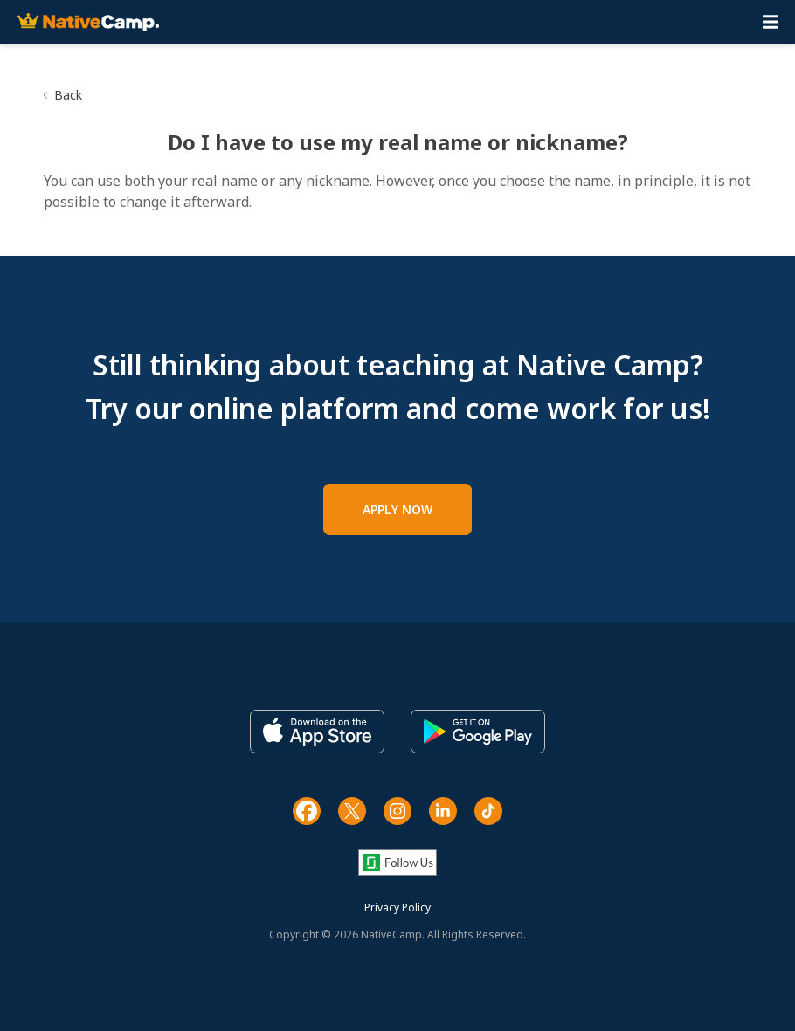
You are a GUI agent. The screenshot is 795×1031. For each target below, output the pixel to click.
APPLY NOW (397, 509)
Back (68, 94)
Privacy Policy (397, 907)
